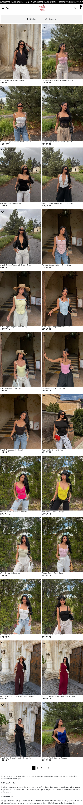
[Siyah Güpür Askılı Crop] (62, 606)
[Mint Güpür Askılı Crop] (20, 544)
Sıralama (50, 19)
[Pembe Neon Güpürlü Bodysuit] (20, 483)
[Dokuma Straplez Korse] (20, 174)
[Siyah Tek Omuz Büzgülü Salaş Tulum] (20, 729)
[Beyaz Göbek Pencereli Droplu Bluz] (62, 174)
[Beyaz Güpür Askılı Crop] (20, 606)
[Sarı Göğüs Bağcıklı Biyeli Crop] (20, 298)
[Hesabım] (74, 8)
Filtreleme (32, 19)
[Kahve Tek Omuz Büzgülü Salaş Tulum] (20, 667)
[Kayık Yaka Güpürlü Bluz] (62, 421)
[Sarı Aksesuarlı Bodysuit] (20, 359)
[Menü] (3, 8)
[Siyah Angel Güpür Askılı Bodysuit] (62, 113)
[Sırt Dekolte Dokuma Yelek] (20, 51)
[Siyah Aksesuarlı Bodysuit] (20, 421)
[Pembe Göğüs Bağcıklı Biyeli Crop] (62, 236)
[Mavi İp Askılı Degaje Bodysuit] (62, 729)
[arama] (7, 8)
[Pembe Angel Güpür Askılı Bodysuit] (62, 51)
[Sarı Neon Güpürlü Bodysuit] (62, 483)
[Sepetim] (79, 8)
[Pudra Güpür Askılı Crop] (62, 544)
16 (48, 768)
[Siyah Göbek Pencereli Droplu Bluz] (20, 236)
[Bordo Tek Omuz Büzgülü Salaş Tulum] (62, 667)
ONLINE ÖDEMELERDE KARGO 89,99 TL (45, 2)
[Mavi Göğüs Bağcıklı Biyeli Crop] (62, 298)
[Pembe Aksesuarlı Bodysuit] (62, 359)
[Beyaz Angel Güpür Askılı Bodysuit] (20, 113)
